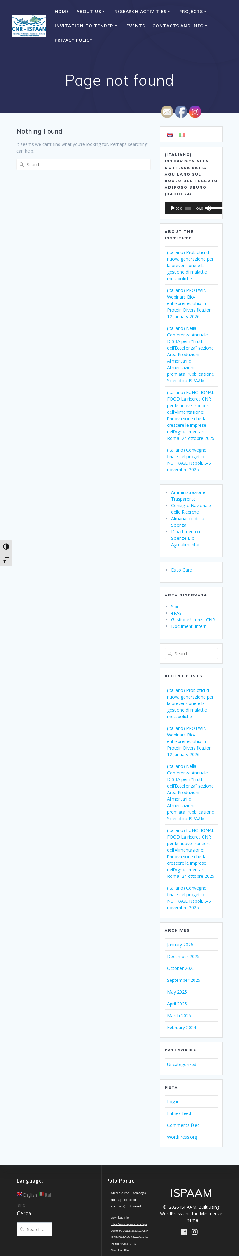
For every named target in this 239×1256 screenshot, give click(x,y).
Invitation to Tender (84, 26)
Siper (176, 606)
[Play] (173, 208)
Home (62, 11)
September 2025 (183, 980)
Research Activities (140, 11)
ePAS (176, 613)
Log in (173, 1101)
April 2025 (177, 1004)
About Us (89, 11)
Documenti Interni (189, 626)
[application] (191, 208)
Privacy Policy (73, 40)
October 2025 (181, 968)
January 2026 (180, 945)
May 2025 (177, 992)
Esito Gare (181, 570)
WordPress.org (182, 1137)
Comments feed (183, 1125)
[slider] (186, 208)
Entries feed (179, 1113)
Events (135, 26)
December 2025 (183, 956)
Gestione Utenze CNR (193, 620)
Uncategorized (181, 1064)
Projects (191, 11)
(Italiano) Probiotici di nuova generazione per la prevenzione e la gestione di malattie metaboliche (190, 265)
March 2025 (179, 1015)
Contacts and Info (178, 26)
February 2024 (181, 1027)
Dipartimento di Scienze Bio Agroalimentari (187, 538)
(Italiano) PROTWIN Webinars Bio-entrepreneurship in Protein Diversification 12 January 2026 (189, 303)
